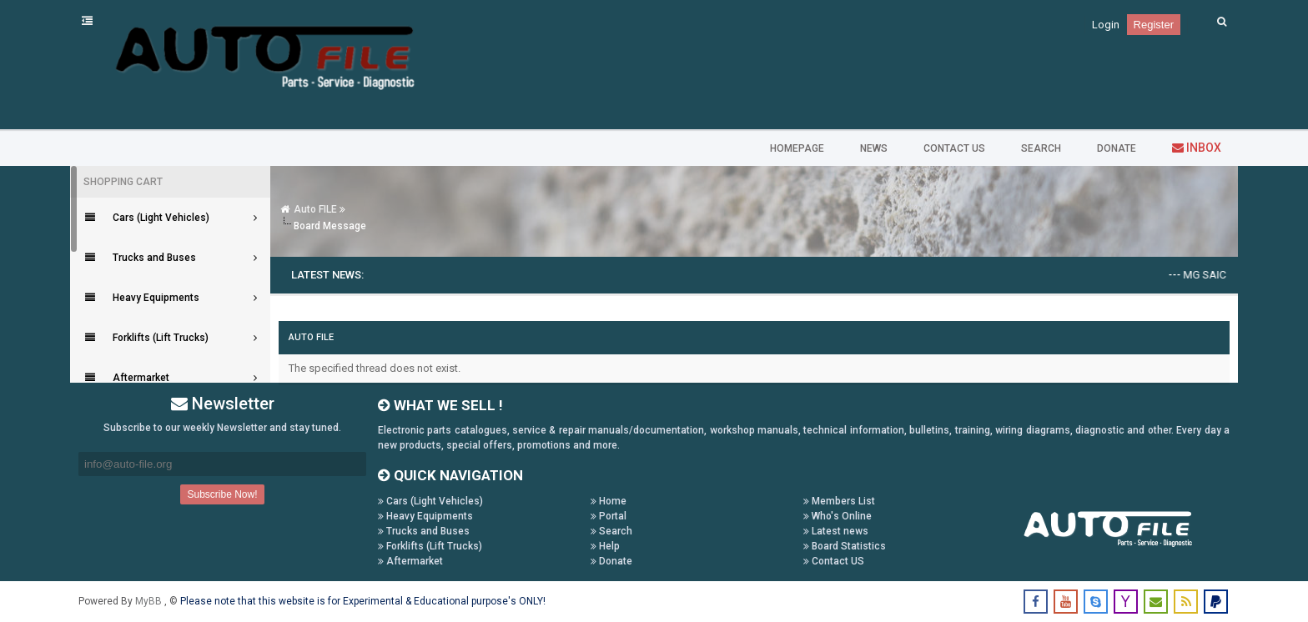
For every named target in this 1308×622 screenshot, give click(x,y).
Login (1105, 24)
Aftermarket (410, 561)
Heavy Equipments (425, 516)
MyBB (149, 601)
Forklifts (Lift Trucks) (430, 546)
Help (605, 546)
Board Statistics (844, 546)
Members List (839, 501)
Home (608, 501)
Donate (611, 561)
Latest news (835, 531)
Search (611, 531)
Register (1154, 24)
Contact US (833, 561)
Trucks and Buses (424, 531)
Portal (608, 516)
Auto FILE (315, 209)
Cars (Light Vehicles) (430, 501)
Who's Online (837, 516)
